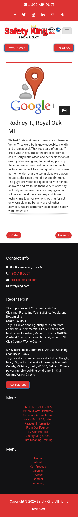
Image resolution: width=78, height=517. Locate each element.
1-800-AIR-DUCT (19, 273)
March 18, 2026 (16, 320)
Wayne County (32, 341)
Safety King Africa (38, 436)
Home (38, 458)
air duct (19, 358)
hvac (9, 362)
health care (57, 329)
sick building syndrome (36, 370)
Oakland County (16, 337)
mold (33, 366)
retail (47, 337)
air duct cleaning (24, 325)
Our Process (38, 466)
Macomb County (45, 333)
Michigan (22, 366)
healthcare (13, 333)
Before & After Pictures (38, 411)
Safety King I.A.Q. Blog (38, 419)
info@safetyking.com (23, 279)
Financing (38, 483)
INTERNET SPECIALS (38, 407)
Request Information (38, 423)
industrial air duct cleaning (37, 362)
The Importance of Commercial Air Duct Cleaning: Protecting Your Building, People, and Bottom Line (36, 312)
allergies (42, 325)
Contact (38, 479)
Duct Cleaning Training (38, 440)
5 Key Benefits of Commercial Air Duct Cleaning (36, 350)
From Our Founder (38, 427)
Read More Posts (18, 384)
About (38, 462)
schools (57, 337)
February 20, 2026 (17, 354)
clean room (56, 325)
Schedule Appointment (38, 415)
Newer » (63, 235)
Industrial (27, 333)
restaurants (35, 337)
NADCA (62, 333)
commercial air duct (36, 329)
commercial (14, 329)
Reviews (38, 475)
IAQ (16, 362)
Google (63, 358)
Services (37, 470)
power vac (13, 370)
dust (55, 358)
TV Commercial (38, 431)
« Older (13, 235)
